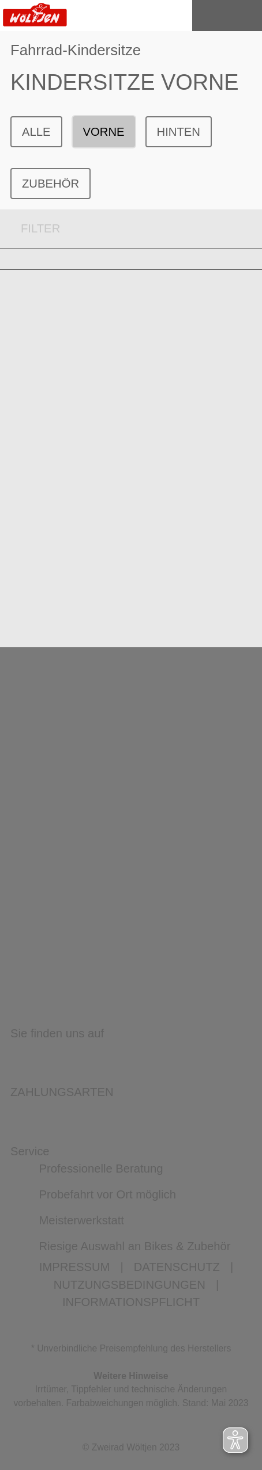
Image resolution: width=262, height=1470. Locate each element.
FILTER (30, 228)
